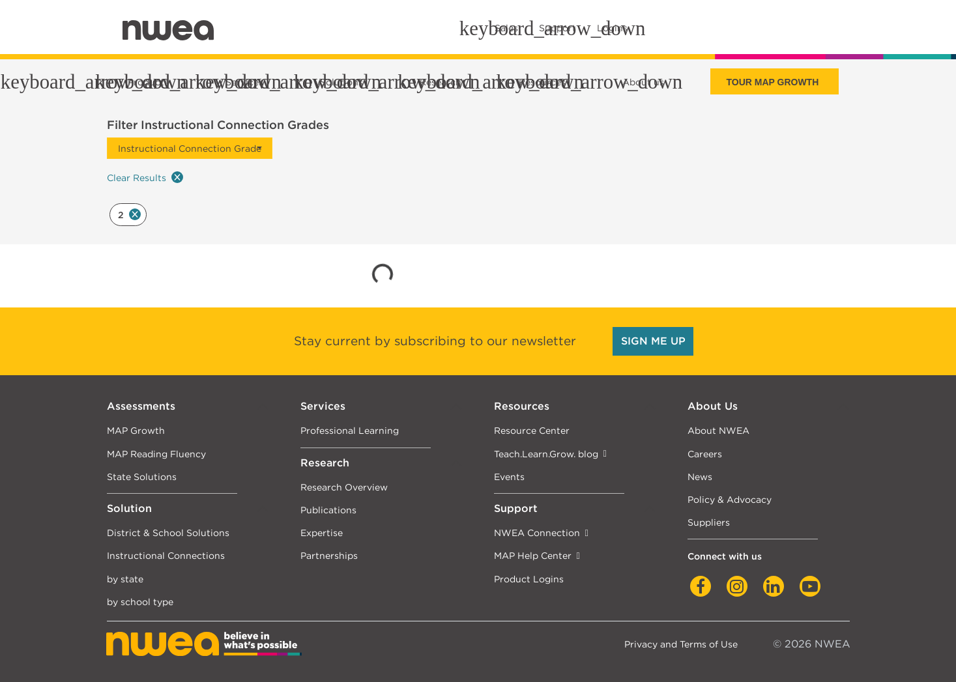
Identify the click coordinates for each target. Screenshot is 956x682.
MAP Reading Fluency (156, 453)
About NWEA (718, 430)
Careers (705, 453)
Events (509, 476)
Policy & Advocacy (730, 499)
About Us (713, 406)
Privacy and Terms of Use (681, 643)
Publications (328, 509)
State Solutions (142, 476)
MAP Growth (136, 430)
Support (516, 508)
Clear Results (145, 177)
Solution (129, 508)
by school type (140, 601)
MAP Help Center (533, 555)
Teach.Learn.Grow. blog (546, 453)
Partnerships (329, 555)
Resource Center (532, 430)
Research (324, 463)
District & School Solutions (168, 532)
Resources (521, 406)
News (700, 476)
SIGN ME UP (653, 341)
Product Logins (529, 578)
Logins (612, 28)
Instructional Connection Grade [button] (189, 148)
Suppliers (709, 522)
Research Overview (344, 486)
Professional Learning (349, 430)
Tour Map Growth (772, 82)
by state (125, 578)
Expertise (321, 532)
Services (322, 406)
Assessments (141, 406)
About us (643, 82)
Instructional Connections (166, 555)
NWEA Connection (537, 532)
